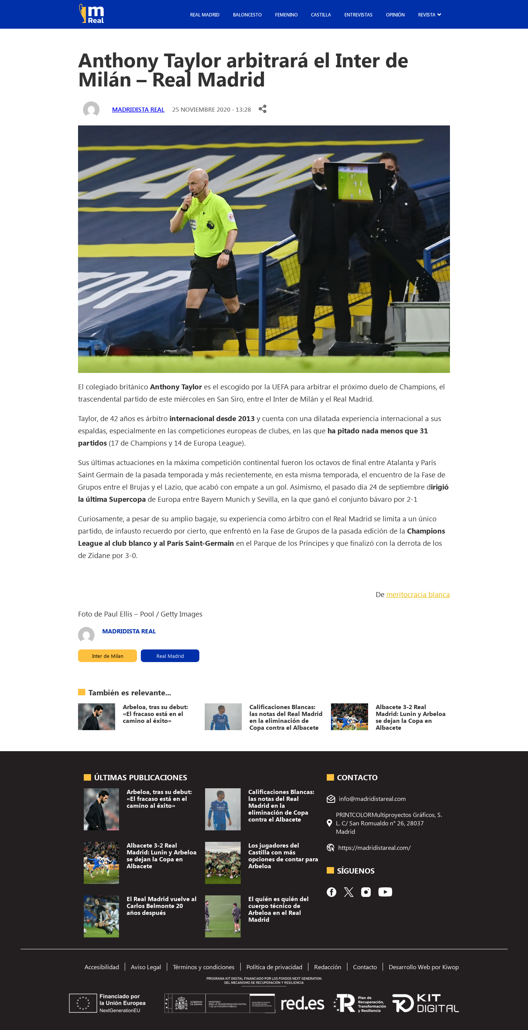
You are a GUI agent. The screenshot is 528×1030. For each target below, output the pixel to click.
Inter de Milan (107, 655)
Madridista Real (138, 109)
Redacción (327, 967)
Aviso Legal (146, 967)
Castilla (321, 14)
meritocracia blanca (418, 594)
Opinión (395, 14)
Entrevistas (358, 14)
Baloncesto (247, 14)
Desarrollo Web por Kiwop (424, 967)
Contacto (365, 967)
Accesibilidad (102, 967)
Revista (426, 14)
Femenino (286, 14)
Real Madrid (205, 14)
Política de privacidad (274, 967)
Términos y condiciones (204, 967)
